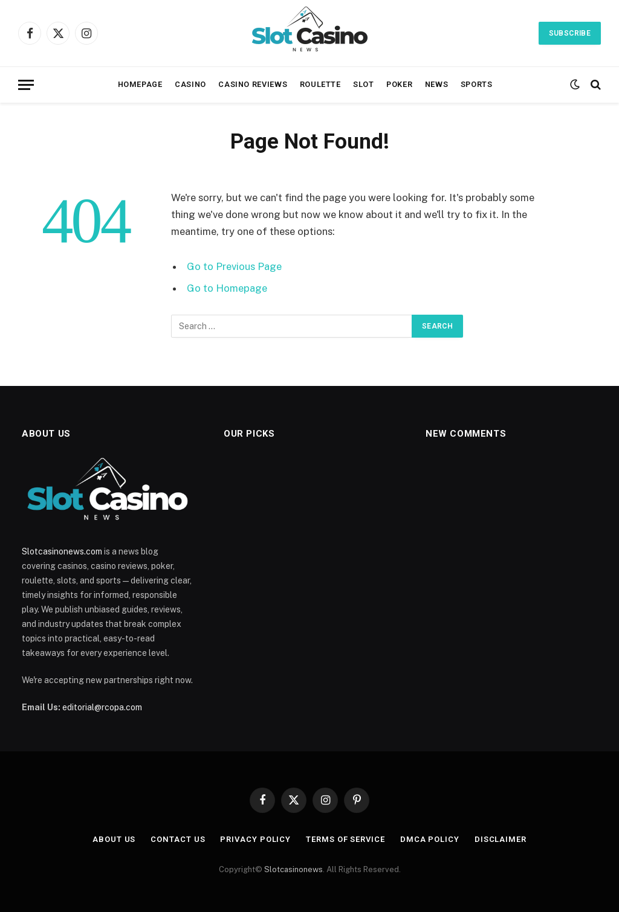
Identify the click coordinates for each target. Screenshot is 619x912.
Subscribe (570, 33)
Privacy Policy (255, 839)
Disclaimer (501, 839)
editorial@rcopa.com (102, 707)
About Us (113, 839)
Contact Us (178, 839)
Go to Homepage (227, 288)
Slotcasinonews (293, 869)
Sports (477, 84)
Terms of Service (345, 839)
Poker (399, 84)
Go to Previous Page (234, 266)
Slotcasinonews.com (62, 551)
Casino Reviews (252, 84)
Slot (363, 84)
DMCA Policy (429, 839)
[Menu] (26, 84)
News (437, 84)
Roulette (320, 84)
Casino (190, 84)
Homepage (140, 84)
